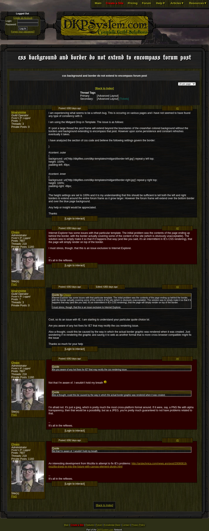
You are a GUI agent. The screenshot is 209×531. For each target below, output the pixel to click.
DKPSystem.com (105, 530)
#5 (177, 440)
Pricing (133, 3)
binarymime (18, 112)
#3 (177, 287)
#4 (177, 358)
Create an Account (22, 18)
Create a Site (114, 3)
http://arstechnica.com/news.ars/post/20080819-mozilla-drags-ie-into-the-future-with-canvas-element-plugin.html (118, 465)
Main (98, 3)
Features (90, 525)
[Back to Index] (104, 88)
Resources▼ (198, 3)
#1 (177, 108)
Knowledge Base (112, 525)
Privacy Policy (138, 525)
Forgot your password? (23, 31)
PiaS (14, 284)
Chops (15, 232)
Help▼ (160, 3)
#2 (177, 228)
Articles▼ (177, 3)
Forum (146, 3)
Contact (126, 525)
